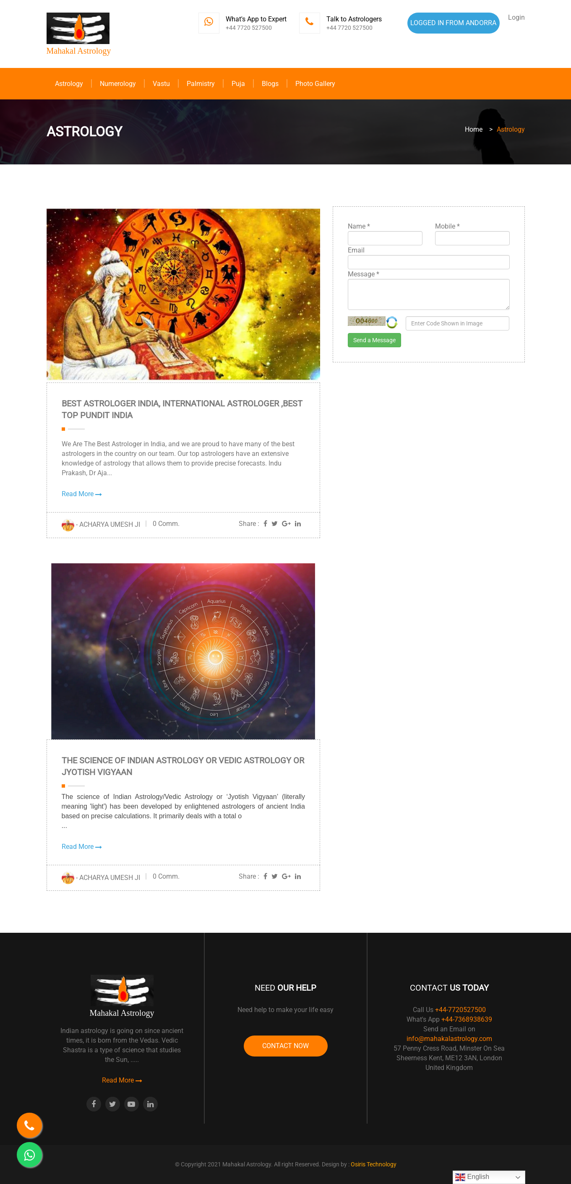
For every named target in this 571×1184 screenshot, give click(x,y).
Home (473, 129)
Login (516, 17)
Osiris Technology (373, 1164)
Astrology (69, 84)
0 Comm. (166, 524)
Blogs (270, 84)
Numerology (118, 84)
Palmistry (201, 84)
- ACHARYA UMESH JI (101, 524)
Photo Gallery (315, 84)
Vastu (161, 84)
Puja (238, 84)
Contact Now (285, 1046)
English (472, 1177)
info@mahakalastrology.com (449, 1039)
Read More (82, 494)
